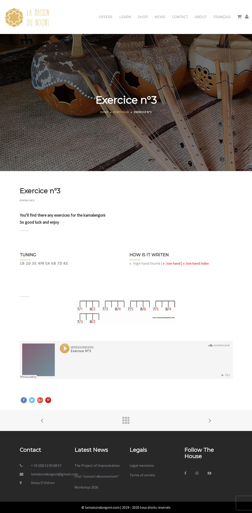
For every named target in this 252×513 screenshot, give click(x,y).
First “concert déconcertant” (96, 476)
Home (104, 112)
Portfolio (121, 112)
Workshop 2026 (86, 487)
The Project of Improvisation (97, 465)
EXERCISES (27, 200)
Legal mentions (142, 465)
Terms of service (142, 475)
